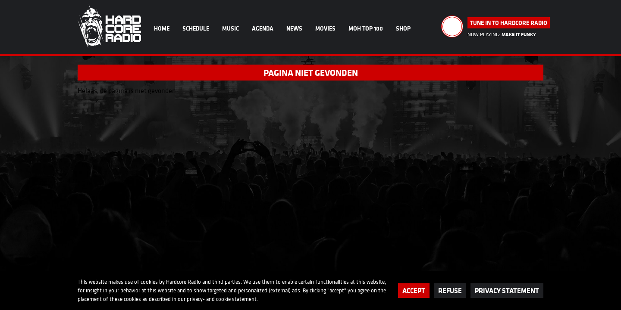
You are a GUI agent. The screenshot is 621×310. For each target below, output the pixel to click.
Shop (403, 28)
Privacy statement (507, 290)
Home (161, 28)
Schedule (195, 28)
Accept (413, 290)
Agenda (262, 28)
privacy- (196, 299)
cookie (223, 299)
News (294, 28)
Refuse (450, 290)
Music (230, 28)
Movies (325, 28)
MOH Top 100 (365, 28)
